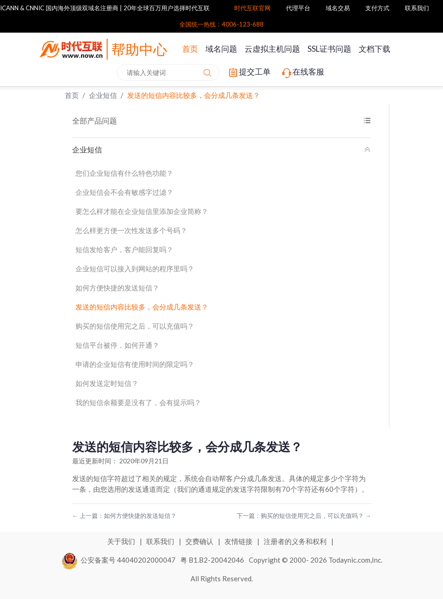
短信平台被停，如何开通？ (117, 345)
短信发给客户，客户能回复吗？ (124, 249)
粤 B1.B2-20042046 (212, 560)
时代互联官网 (252, 8)
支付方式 (377, 8)
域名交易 (338, 8)
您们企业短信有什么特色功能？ (124, 173)
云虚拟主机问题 (272, 49)
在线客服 (302, 73)
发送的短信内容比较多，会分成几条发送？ (193, 95)
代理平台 (298, 8)
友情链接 (239, 541)
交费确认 (200, 541)
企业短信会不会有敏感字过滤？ (124, 192)
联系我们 (417, 8)
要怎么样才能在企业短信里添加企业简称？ (141, 211)
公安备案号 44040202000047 (119, 560)
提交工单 (249, 73)
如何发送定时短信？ (106, 383)
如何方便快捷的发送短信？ (117, 287)
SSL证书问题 (329, 49)
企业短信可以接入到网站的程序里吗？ (134, 268)
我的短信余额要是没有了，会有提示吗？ (138, 402)
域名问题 (221, 49)
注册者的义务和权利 (296, 541)
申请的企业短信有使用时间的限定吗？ (134, 364)
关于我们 (121, 541)
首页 (190, 49)
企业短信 (103, 95)
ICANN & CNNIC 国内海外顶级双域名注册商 (59, 8)
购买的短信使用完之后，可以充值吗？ (134, 326)
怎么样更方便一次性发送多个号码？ (131, 230)
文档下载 (374, 49)
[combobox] (168, 72)
